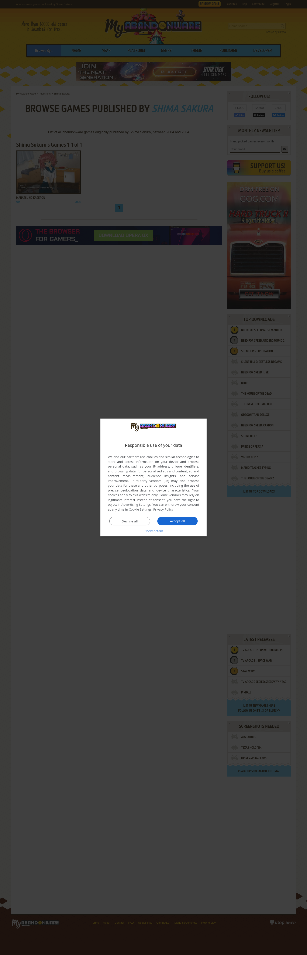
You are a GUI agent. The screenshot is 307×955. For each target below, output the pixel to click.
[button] (153, 531)
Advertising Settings (136, 504)
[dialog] (153, 477)
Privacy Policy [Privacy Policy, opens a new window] (163, 509)
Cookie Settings (140, 509)
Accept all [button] (177, 521)
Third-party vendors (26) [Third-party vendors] (150, 481)
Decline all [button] (130, 521)
